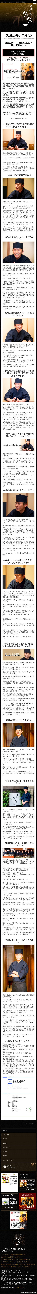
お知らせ (22, 1264)
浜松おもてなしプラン (9, 1174)
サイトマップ (5, 1266)
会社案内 (5, 1143)
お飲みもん (30, 1264)
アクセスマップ (22, 1262)
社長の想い (5, 1130)
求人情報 (5, 1151)
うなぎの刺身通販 (23, 1259)
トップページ (5, 1254)
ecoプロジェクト (7, 1147)
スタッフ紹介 (6, 1134)
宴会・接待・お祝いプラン (9, 1259)
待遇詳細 (5, 1155)
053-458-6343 (18, 54)
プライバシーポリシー (8, 1160)
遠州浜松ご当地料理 (7, 1257)
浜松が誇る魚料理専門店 (18, 1254)
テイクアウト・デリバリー (9, 1262)
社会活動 (5, 1138)
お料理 (16, 1257)
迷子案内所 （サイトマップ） (9, 1166)
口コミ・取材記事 (6, 1264)
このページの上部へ (29, 1123)
